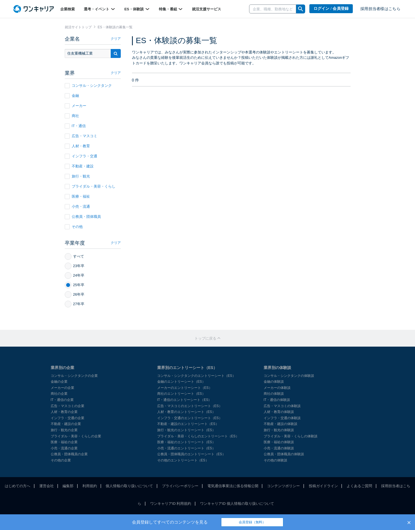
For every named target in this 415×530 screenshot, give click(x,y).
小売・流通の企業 (64, 448)
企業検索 (67, 9)
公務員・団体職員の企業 (69, 454)
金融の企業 (59, 382)
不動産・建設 (79, 166)
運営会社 (46, 486)
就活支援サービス (206, 9)
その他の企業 (61, 460)
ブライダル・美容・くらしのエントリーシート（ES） (198, 436)
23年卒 (74, 266)
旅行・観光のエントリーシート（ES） (186, 430)
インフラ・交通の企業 (67, 418)
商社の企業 (59, 394)
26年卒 (74, 294)
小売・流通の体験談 (279, 448)
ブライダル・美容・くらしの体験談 (290, 436)
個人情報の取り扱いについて (129, 486)
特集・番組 (171, 9)
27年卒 (74, 304)
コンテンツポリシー (283, 486)
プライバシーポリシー (180, 486)
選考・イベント (99, 9)
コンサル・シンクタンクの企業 (74, 376)
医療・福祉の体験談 (279, 442)
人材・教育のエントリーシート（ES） (186, 412)
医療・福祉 (77, 196)
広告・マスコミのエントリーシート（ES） (189, 406)
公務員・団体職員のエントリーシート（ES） (191, 454)
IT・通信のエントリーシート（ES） (184, 400)
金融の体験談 (274, 382)
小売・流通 (77, 206)
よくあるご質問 (359, 486)
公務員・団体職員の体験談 (284, 454)
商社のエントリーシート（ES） (181, 394)
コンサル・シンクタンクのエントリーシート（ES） (196, 376)
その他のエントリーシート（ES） (183, 460)
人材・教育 (77, 146)
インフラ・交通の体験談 (282, 418)
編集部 (67, 486)
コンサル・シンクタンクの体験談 (289, 376)
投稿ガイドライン (323, 486)
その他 (74, 226)
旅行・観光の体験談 (279, 430)
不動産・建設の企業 (66, 424)
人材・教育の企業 (64, 412)
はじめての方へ (17, 486)
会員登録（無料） (252, 522)
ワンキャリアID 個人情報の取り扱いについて (237, 503)
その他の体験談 (275, 460)
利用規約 (89, 486)
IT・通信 (75, 126)
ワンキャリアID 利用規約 (170, 503)
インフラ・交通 (81, 156)
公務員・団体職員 (83, 216)
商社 (72, 115)
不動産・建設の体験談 (280, 424)
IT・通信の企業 (62, 400)
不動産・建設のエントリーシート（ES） (188, 424)
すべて (74, 256)
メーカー (75, 105)
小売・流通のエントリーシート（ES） (186, 448)
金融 (72, 95)
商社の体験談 (274, 394)
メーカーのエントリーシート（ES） (184, 388)
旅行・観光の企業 (64, 430)
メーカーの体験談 (277, 388)
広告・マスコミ (81, 136)
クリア (116, 39)
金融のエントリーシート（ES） (181, 382)
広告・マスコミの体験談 (282, 406)
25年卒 (74, 285)
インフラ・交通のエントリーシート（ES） (189, 418)
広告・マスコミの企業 (67, 406)
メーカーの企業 (62, 388)
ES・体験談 (137, 9)
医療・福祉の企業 (64, 442)
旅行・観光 (77, 176)
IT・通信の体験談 (277, 400)
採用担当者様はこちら (380, 9)
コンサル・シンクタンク (88, 85)
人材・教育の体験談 (279, 412)
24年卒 (74, 275)
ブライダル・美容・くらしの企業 (76, 436)
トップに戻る (207, 338)
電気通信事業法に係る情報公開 (232, 486)
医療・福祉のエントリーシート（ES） (186, 442)
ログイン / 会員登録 (331, 8)
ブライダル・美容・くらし (90, 186)
